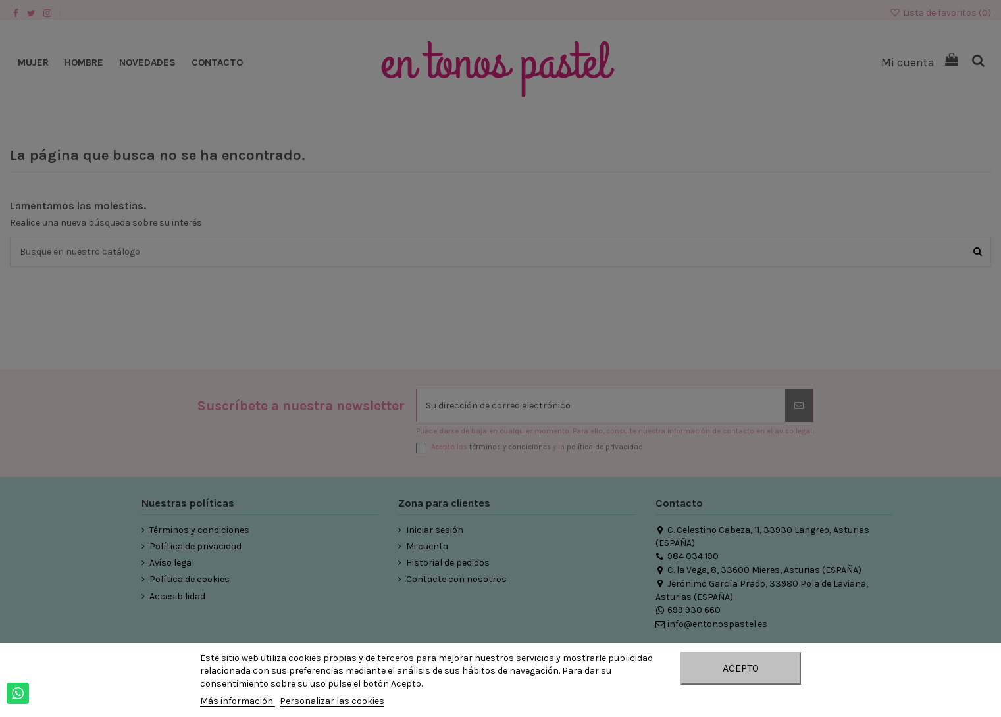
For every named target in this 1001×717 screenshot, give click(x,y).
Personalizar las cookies (332, 700)
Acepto (741, 668)
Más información (237, 700)
